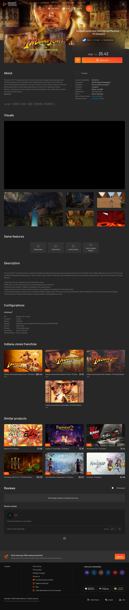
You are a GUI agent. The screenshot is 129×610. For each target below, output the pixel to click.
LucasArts (95, 87)
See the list (95, 80)
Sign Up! (120, 557)
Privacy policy (37, 570)
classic (30, 104)
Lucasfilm (100, 89)
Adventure (100, 94)
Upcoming (65, 2)
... (55, 104)
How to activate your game (100, 84)
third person (38, 104)
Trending (46, 2)
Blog (73, 2)
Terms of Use (37, 566)
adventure (16, 104)
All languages (118, 488)
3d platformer (48, 104)
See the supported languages (101, 82)
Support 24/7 (82, 2)
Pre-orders (55, 2)
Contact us (36, 576)
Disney (94, 89)
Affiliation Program (39, 573)
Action (94, 94)
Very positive (96, 96)
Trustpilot (7, 566)
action (23, 104)
